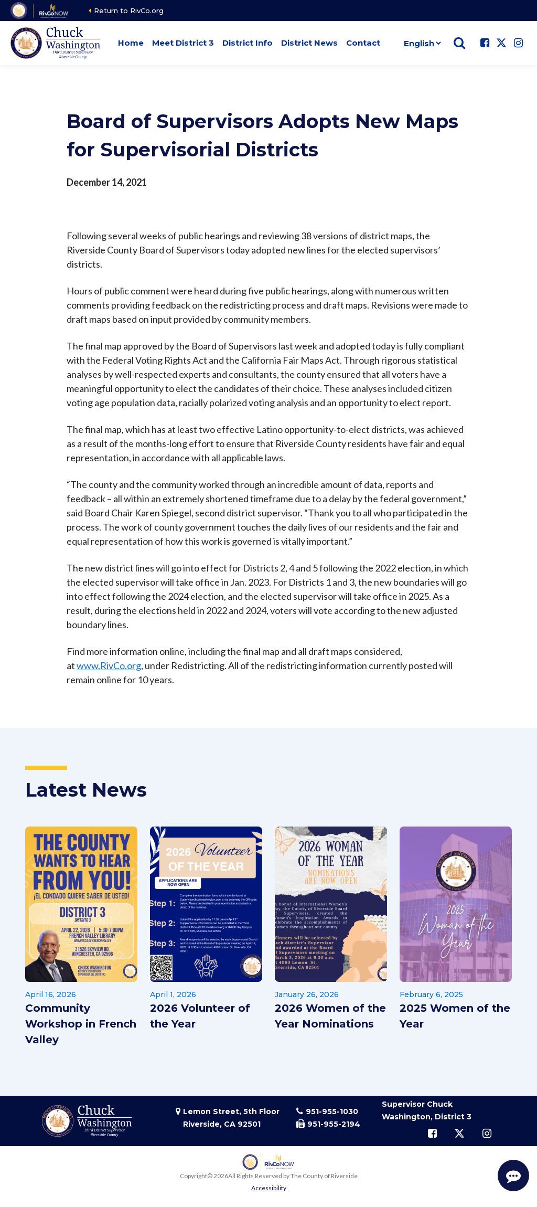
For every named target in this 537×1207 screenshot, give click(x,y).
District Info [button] (247, 43)
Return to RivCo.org (129, 10)
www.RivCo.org (109, 665)
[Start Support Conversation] (513, 1175)
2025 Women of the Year (455, 1016)
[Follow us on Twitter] (501, 43)
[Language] (420, 43)
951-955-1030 (332, 1111)
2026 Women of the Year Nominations (330, 1016)
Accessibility (268, 1188)
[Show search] (459, 43)
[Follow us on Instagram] (518, 43)
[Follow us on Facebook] (484, 43)
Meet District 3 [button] (183, 43)
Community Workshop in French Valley (80, 1024)
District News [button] (309, 43)
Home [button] (131, 43)
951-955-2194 (333, 1124)
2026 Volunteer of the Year (200, 1016)
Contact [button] (363, 43)
